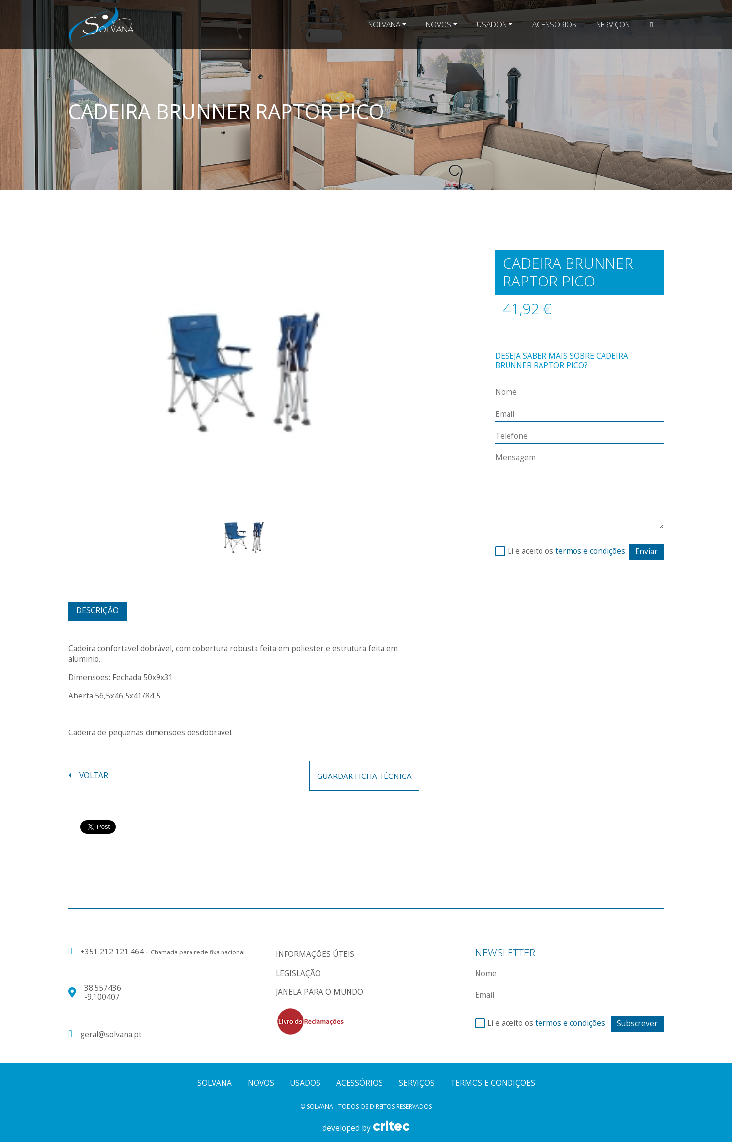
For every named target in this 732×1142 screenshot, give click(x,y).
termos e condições (590, 551)
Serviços (613, 24)
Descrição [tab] (97, 610)
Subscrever (637, 1023)
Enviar (646, 551)
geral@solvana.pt (111, 1035)
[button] (651, 24)
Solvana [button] (384, 24)
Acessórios (554, 24)
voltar (88, 775)
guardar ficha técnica (364, 775)
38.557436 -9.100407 (102, 992)
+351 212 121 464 (113, 952)
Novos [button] (438, 24)
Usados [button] (492, 24)
